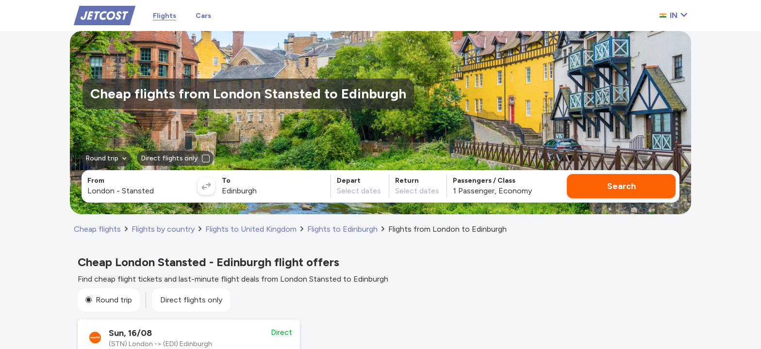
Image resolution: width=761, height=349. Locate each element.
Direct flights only (191, 299)
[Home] (104, 14)
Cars (203, 16)
